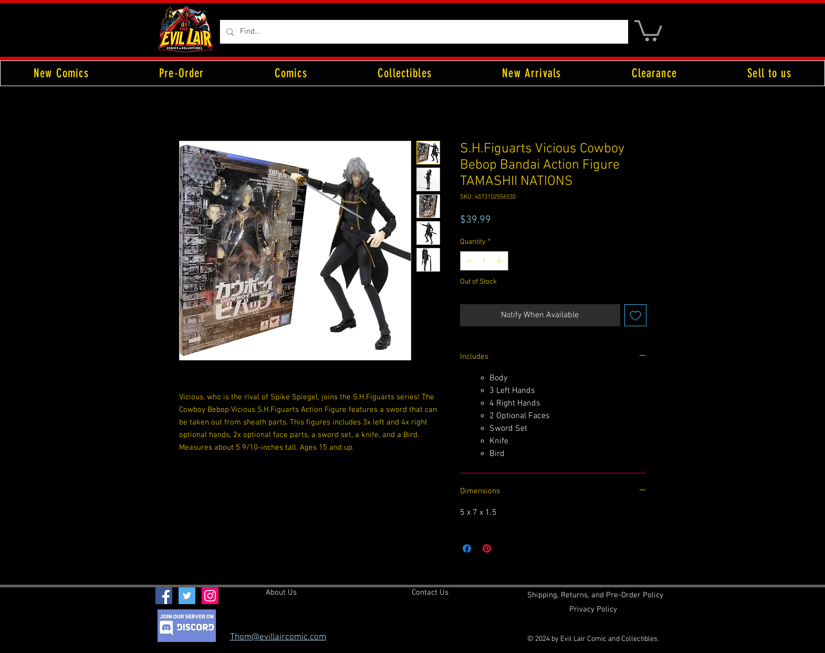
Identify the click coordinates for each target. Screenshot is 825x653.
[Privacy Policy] (593, 609)
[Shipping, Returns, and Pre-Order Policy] (595, 595)
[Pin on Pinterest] (487, 548)
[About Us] (281, 592)
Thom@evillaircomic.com (278, 637)
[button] (648, 30)
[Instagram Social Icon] (210, 595)
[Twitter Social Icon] (187, 595)
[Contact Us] (430, 592)
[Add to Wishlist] (635, 315)
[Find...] (423, 32)
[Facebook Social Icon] (163, 595)
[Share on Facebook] (467, 548)
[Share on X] (506, 548)
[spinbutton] (484, 261)
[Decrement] (468, 261)
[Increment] (500, 261)
